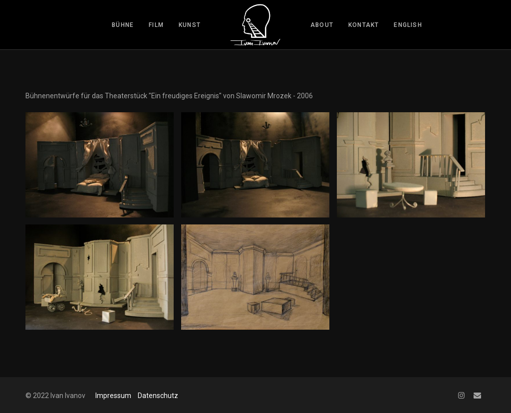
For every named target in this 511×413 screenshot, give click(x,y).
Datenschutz (158, 396)
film (156, 24)
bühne (123, 24)
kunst (190, 24)
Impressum (113, 396)
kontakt (363, 24)
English (408, 24)
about (321, 24)
